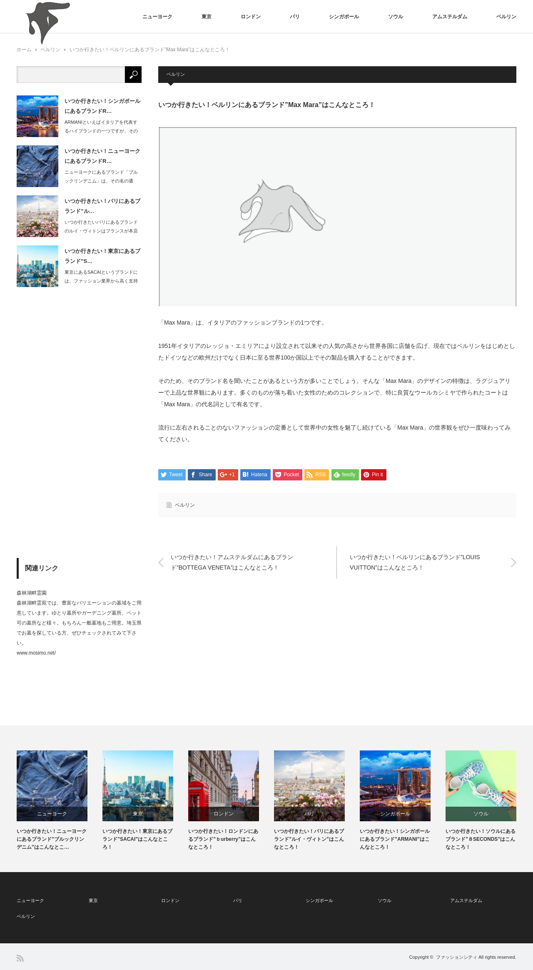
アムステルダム (449, 17)
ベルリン (506, 17)
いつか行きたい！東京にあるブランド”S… (102, 256)
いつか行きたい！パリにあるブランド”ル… (102, 206)
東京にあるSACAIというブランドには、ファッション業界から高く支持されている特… (101, 281)
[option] (59, 801)
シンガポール (344, 17)
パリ (295, 17)
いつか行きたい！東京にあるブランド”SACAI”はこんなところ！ (137, 839)
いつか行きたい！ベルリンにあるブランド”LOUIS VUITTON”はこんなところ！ (415, 562)
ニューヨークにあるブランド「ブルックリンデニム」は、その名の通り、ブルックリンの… (101, 181)
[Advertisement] (79, 423)
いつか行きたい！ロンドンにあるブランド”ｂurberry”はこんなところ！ (223, 839)
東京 (207, 17)
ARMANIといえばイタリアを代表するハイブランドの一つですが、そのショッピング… (101, 131)
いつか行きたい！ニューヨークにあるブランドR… (102, 156)
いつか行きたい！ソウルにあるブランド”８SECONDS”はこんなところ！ (481, 839)
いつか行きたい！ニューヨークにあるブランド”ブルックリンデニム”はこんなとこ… (52, 839)
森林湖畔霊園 (32, 593)
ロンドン (251, 17)
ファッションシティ (456, 957)
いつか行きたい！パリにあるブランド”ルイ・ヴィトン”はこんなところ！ (309, 839)
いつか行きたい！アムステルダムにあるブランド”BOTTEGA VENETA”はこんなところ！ (232, 562)
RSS (20, 958)
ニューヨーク (157, 17)
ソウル (395, 17)
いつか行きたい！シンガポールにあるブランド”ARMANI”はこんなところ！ (395, 839)
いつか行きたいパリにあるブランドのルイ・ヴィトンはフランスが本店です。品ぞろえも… (101, 231)
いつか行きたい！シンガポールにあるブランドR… (102, 106)
